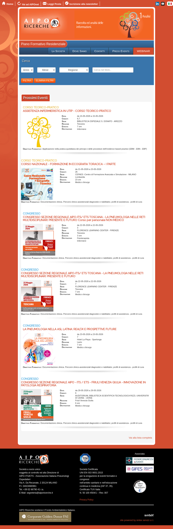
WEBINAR (143, 51)
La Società (58, 51)
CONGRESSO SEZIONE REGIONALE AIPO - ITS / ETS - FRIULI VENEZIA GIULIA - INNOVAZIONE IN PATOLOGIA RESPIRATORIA (83, 384)
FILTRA (27, 80)
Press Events (120, 51)
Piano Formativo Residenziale (43, 44)
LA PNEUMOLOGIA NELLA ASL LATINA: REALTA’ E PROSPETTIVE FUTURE (69, 329)
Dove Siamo (80, 51)
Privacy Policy (87, 499)
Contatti (99, 51)
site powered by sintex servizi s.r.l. (137, 520)
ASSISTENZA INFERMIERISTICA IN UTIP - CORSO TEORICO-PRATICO (67, 111)
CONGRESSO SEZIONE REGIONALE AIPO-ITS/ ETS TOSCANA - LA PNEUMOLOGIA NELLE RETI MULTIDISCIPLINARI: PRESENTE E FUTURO (82, 275)
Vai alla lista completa (140, 437)
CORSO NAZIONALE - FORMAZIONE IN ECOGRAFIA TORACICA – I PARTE (68, 164)
